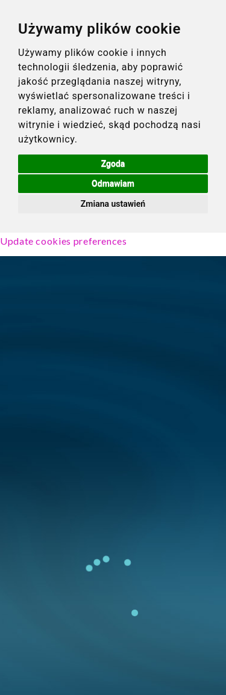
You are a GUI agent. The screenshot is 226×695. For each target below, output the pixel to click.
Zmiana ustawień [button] (113, 204)
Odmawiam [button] (113, 183)
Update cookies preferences (63, 240)
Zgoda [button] (113, 163)
